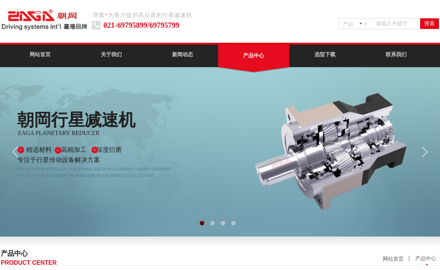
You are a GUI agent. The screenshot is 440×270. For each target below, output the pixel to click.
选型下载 (324, 54)
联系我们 (396, 54)
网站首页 (40, 54)
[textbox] (396, 23)
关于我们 (111, 54)
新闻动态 (182, 54)
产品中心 (253, 55)
